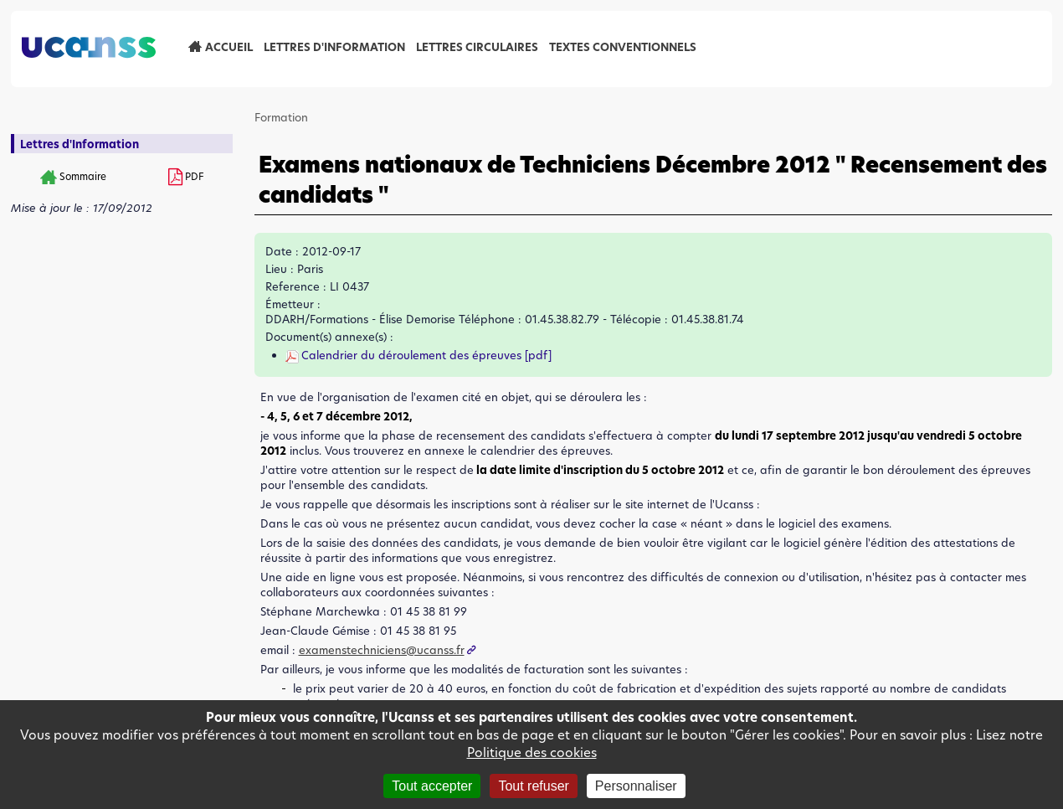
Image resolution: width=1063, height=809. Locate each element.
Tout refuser (533, 786)
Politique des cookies (532, 752)
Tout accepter (432, 786)
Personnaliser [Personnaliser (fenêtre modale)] (636, 786)
